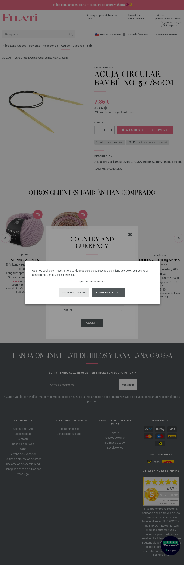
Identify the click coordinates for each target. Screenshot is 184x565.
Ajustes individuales (92, 281)
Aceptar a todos (108, 292)
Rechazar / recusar (74, 292)
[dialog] (92, 282)
